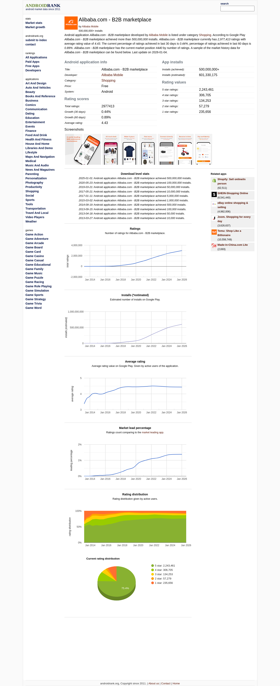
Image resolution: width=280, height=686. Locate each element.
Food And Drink (36, 135)
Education (33, 117)
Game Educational (38, 264)
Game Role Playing (39, 286)
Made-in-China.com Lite (233, 244)
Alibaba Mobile (90, 26)
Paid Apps (33, 61)
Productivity (34, 187)
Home (176, 683)
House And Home (37, 143)
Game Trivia (34, 303)
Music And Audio (37, 165)
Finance (31, 130)
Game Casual (35, 260)
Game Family (34, 269)
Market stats (34, 22)
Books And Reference (40, 96)
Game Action (34, 234)
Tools (29, 204)
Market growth (35, 27)
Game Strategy (36, 299)
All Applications (36, 57)
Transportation (36, 208)
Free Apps (33, 66)
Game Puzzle (34, 277)
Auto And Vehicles (38, 87)
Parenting (32, 174)
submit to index (36, 40)
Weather (31, 221)
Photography (34, 182)
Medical (31, 161)
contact (31, 44)
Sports (30, 200)
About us (153, 683)
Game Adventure (37, 238)
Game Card (33, 251)
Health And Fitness (39, 139)
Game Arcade (35, 243)
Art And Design (36, 83)
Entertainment (35, 122)
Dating (30, 113)
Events (30, 126)
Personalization (36, 178)
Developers (33, 70)
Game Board (34, 247)
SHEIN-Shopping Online (233, 193)
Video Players (35, 217)
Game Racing (35, 282)
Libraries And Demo (39, 148)
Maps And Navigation (40, 156)
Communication (36, 109)
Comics (31, 105)
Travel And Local (37, 212)
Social (30, 195)
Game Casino (35, 256)
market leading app (152, 432)
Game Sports (34, 295)
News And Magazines (40, 169)
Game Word (34, 307)
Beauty (30, 92)
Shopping (205, 35)
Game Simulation (37, 290)
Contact (165, 683)
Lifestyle (31, 152)
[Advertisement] (150, 6)
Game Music (34, 273)
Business (32, 100)
